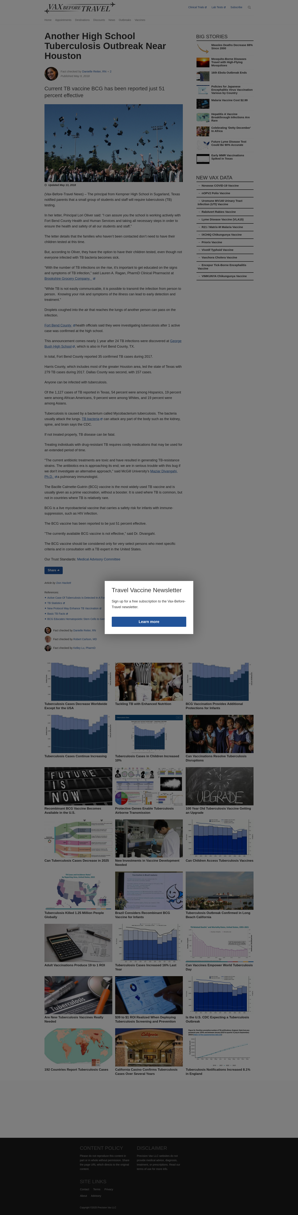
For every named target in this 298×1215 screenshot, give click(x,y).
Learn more (149, 625)
